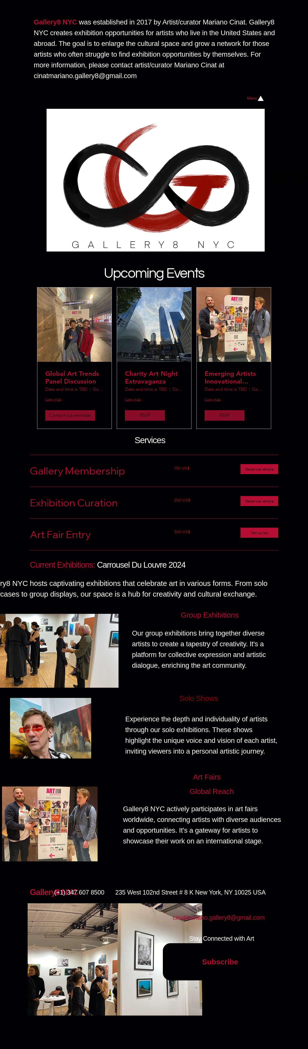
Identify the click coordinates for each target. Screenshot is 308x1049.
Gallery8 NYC (54, 892)
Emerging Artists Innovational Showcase (230, 377)
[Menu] (256, 98)
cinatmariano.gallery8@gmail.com (85, 76)
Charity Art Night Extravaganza (151, 377)
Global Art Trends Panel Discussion (72, 377)
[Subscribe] (220, 961)
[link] (96, 470)
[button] (259, 469)
